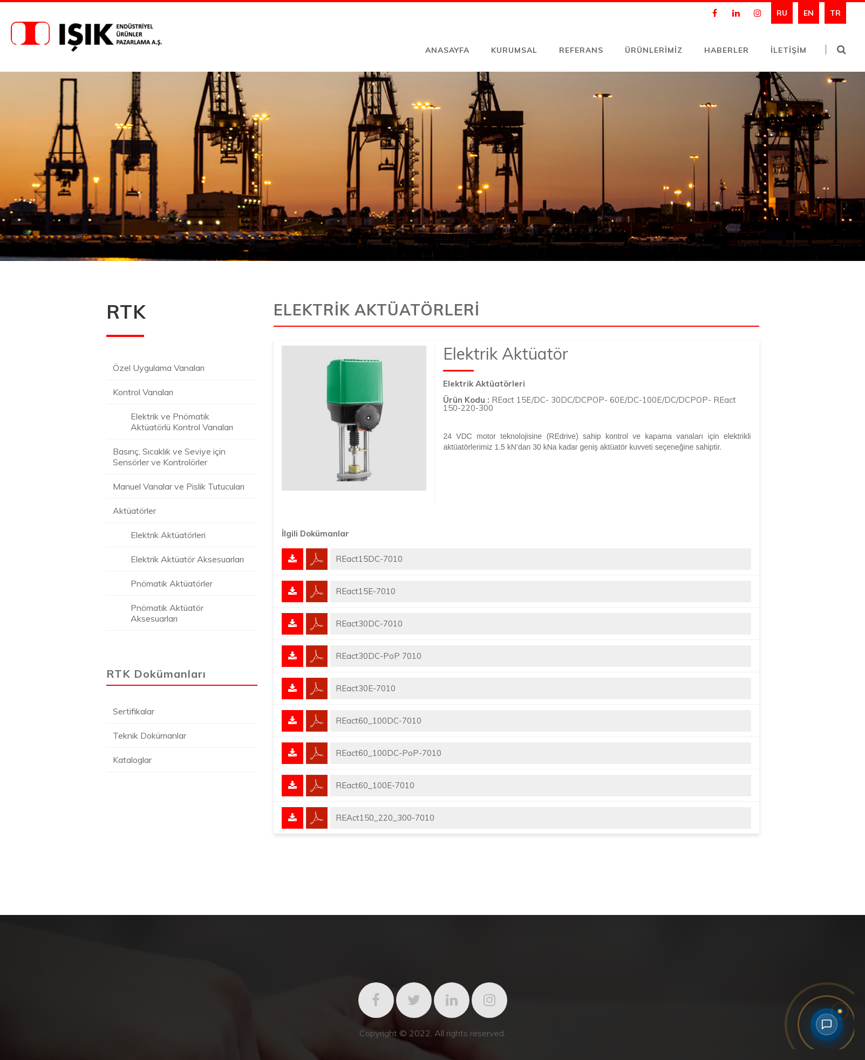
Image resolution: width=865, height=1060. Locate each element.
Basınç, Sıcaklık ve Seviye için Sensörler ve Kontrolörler (169, 456)
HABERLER (726, 50)
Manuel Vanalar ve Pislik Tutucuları (178, 486)
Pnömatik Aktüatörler (172, 583)
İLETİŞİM (789, 50)
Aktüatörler (134, 510)
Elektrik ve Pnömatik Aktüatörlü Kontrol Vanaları (182, 421)
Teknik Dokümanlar (149, 735)
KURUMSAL (514, 50)
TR (835, 13)
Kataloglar (132, 759)
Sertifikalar (133, 711)
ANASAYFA (447, 50)
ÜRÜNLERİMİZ (654, 50)
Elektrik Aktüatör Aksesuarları (187, 559)
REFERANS (581, 50)
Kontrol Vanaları (143, 392)
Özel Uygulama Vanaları (159, 367)
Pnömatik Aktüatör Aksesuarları (167, 613)
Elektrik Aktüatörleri (168, 534)
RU (782, 13)
